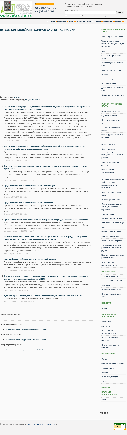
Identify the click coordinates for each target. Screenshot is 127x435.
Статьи (104, 359)
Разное (104, 381)
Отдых (103, 51)
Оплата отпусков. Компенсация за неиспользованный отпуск (111, 172)
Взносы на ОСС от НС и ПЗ (111, 281)
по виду (17, 97)
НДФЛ (103, 227)
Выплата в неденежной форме (113, 79)
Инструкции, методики (109, 377)
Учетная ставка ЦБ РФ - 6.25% (45, 8)
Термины (104, 372)
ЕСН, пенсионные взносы (111, 276)
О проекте (31, 424)
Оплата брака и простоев (111, 232)
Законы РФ (105, 326)
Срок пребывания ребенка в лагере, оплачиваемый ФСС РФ (30, 259)
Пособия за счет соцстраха (111, 290)
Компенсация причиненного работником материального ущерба (112, 248)
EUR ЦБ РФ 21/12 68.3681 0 (44, 12)
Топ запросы (112, 16)
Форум (71, 21)
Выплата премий (107, 214)
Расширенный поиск (83, 21)
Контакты (97, 21)
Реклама (48, 424)
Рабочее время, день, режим (112, 37)
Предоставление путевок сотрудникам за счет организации (29, 186)
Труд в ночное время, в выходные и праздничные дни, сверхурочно (113, 44)
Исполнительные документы (112, 241)
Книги (103, 399)
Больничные (106, 285)
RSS (125, 21)
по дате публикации (33, 100)
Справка (118, 21)
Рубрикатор (61, 21)
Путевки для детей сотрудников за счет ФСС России (26, 329)
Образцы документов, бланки (112, 363)
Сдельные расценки (109, 116)
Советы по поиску (100, 16)
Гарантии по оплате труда (111, 70)
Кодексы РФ (106, 322)
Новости (104, 308)
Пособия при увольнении (111, 200)
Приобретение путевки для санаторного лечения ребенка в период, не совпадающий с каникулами (46, 220)
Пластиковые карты (109, 83)
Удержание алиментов (110, 236)
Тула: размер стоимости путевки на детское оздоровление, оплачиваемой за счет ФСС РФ (43, 296)
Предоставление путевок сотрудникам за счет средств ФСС (29, 203)
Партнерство (108, 21)
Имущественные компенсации (112, 223)
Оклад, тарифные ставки (110, 111)
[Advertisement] (25, 65)
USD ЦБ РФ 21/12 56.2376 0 (44, 10)
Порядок (104, 74)
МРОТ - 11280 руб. (41, 7)
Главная (52, 21)
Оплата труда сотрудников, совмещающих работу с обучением (111, 207)
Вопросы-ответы (107, 368)
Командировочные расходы (111, 218)
